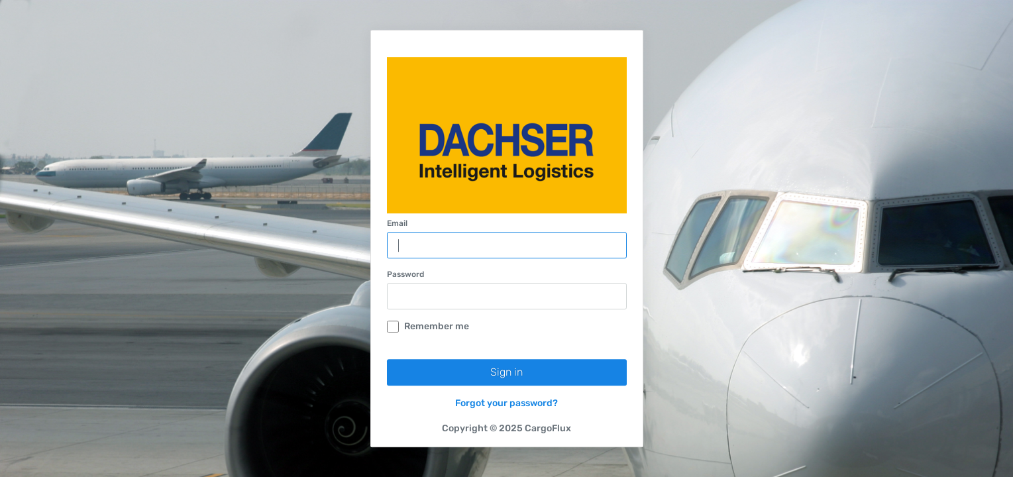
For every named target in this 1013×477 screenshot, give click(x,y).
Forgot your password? (506, 403)
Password (405, 274)
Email (397, 223)
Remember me (428, 326)
